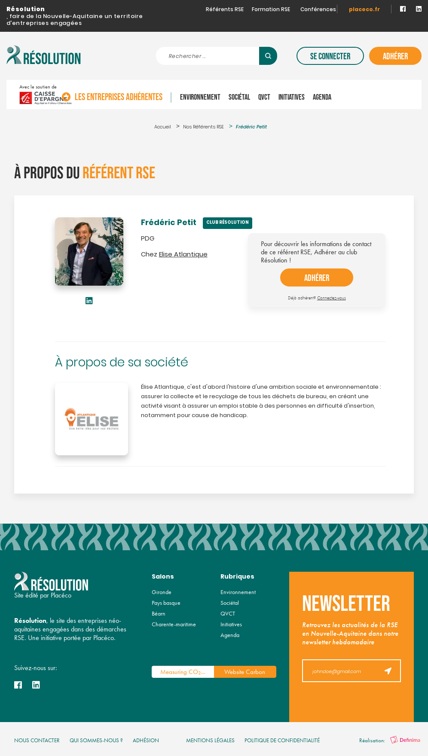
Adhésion (146, 740)
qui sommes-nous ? (96, 740)
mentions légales (210, 740)
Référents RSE (225, 10)
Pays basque (166, 603)
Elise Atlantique (183, 255)
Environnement (244, 94)
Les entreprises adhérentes (163, 94)
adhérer (316, 278)
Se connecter (330, 56)
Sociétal (283, 94)
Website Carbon (244, 672)
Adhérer (395, 56)
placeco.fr (364, 10)
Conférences (318, 10)
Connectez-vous (331, 298)
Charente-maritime (174, 624)
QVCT (309, 94)
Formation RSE (271, 10)
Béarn (158, 613)
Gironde (161, 592)
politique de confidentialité (282, 740)
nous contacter (37, 740)
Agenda (366, 94)
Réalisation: (389, 740)
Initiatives (336, 94)
